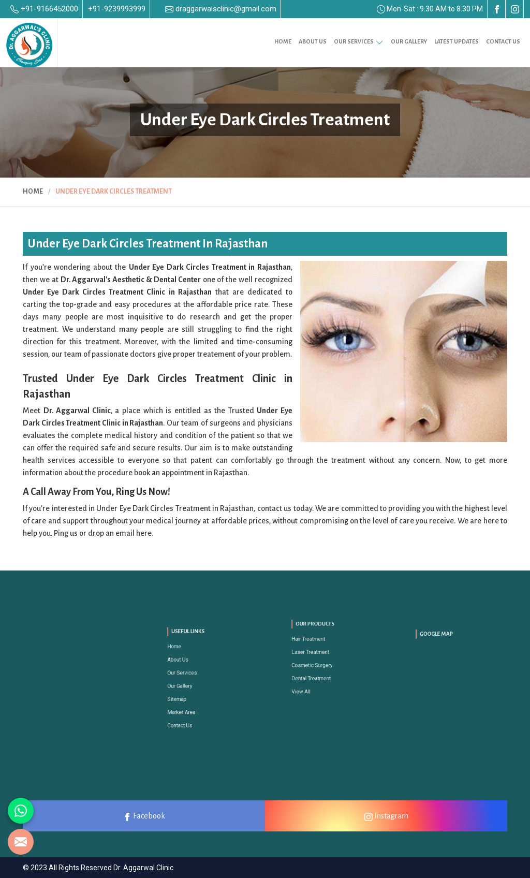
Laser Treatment (317, 655)
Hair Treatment (316, 648)
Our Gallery (409, 41)
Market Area (190, 699)
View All (311, 678)
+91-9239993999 (116, 8)
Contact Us (503, 41)
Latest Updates (456, 41)
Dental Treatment (317, 670)
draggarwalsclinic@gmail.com (220, 8)
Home (282, 41)
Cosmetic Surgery (318, 663)
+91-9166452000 (44, 8)
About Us (313, 41)
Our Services (359, 41)
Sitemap (187, 691)
